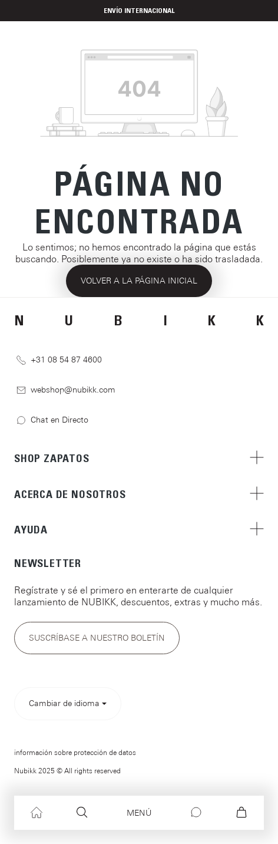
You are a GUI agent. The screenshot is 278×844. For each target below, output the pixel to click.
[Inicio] (36, 813)
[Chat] (196, 813)
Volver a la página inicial (139, 280)
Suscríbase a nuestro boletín (97, 637)
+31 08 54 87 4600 (59, 360)
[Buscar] (82, 813)
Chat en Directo (52, 420)
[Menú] (139, 813)
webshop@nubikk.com (65, 390)
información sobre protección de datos (75, 753)
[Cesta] (241, 813)
